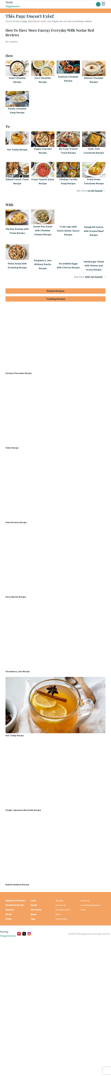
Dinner (9, 914)
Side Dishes (35, 910)
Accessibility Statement (90, 905)
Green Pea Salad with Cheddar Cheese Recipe (42, 230)
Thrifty (21, 4)
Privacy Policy (61, 919)
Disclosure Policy (63, 910)
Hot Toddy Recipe (17, 149)
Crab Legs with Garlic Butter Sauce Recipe (68, 230)
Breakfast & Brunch (15, 905)
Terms (83, 910)
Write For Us (61, 905)
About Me (60, 901)
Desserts (10, 910)
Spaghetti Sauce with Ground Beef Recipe (94, 231)
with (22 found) (94, 277)
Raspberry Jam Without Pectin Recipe (43, 264)
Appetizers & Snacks (15, 900)
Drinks (8, 919)
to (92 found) (95, 190)
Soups (33, 914)
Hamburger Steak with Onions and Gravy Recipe (94, 265)
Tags (32, 919)
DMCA (58, 914)
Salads (33, 905)
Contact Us (85, 901)
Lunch (33, 900)
